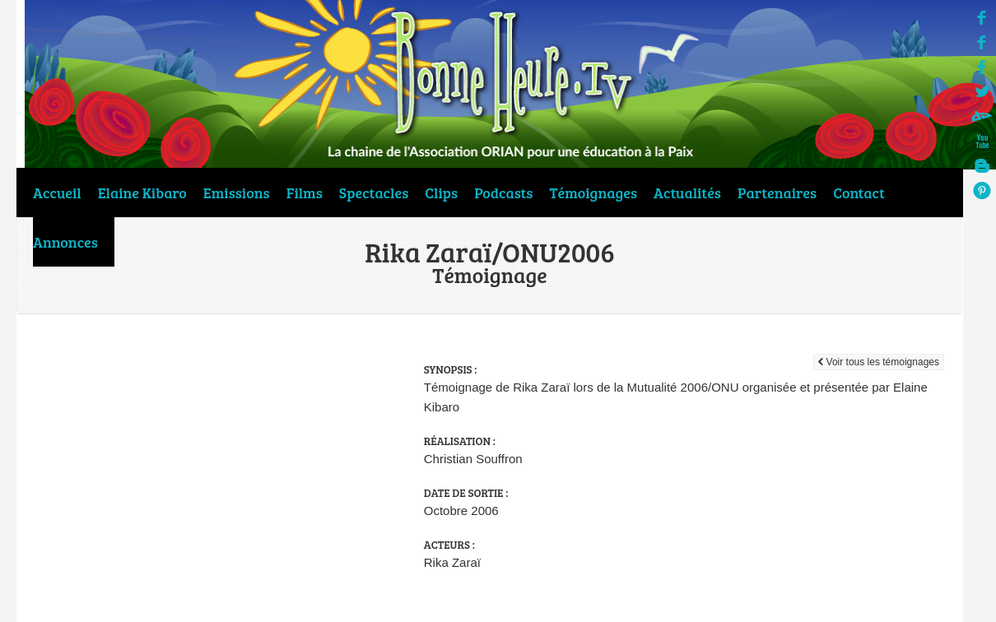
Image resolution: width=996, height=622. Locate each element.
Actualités (687, 192)
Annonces (65, 242)
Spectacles (373, 192)
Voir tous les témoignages (878, 362)
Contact (859, 192)
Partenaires (777, 192)
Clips (441, 192)
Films (304, 192)
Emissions (236, 192)
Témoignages (594, 192)
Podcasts (503, 192)
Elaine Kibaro (142, 192)
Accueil (57, 192)
